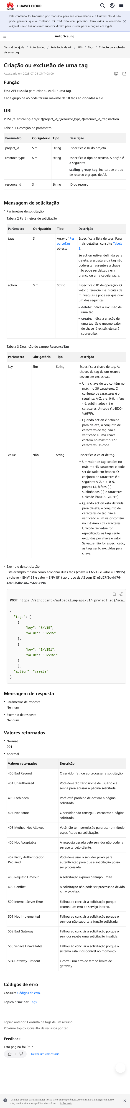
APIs (80, 47)
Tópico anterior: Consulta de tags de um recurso (38, 1022)
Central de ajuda (14, 47)
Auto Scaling (37, 47)
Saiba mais (66, 1103)
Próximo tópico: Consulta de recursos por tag (36, 1028)
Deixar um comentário (45, 1054)
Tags (91, 47)
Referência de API (61, 47)
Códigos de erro (28, 993)
